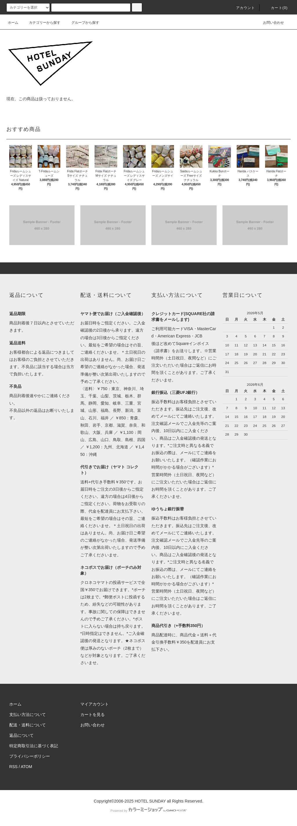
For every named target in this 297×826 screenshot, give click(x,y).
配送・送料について (27, 725)
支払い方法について (27, 714)
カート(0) (276, 8)
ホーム (13, 23)
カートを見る (92, 714)
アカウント (242, 8)
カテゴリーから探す (41, 23)
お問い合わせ (270, 23)
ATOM (26, 766)
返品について (21, 735)
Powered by (148, 810)
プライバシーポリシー (29, 756)
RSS (13, 766)
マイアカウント (94, 704)
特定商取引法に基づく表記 (33, 745)
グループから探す (81, 23)
